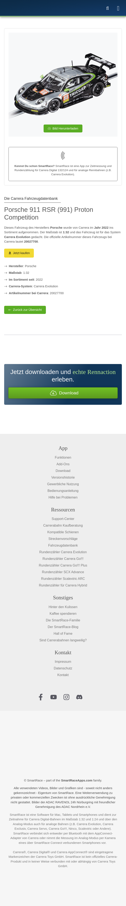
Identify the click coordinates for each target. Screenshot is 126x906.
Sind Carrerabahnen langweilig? (63, 640)
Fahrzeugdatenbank (63, 545)
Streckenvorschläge (63, 539)
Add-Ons (63, 464)
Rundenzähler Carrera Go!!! (63, 558)
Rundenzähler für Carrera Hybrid (63, 585)
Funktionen (63, 457)
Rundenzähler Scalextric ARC (63, 578)
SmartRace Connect (48, 842)
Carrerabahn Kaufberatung (63, 525)
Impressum (63, 661)
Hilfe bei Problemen (63, 497)
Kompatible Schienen (63, 532)
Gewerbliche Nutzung (63, 484)
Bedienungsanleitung (63, 490)
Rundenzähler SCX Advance (63, 572)
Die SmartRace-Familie (63, 620)
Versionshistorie (63, 477)
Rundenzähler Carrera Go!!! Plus (63, 565)
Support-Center (63, 519)
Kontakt (63, 675)
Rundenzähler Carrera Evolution (63, 552)
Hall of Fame (63, 633)
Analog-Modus (23, 824)
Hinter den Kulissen (63, 607)
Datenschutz (63, 668)
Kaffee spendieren (63, 613)
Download (63, 471)
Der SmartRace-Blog (63, 627)
